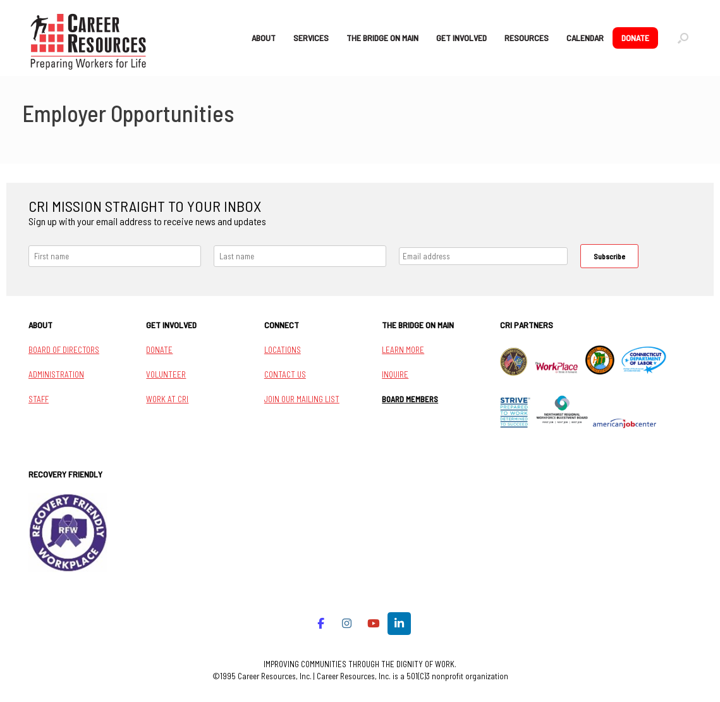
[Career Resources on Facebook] (321, 624)
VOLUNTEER (166, 374)
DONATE (635, 37)
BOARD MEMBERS (410, 399)
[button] (683, 38)
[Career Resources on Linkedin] (399, 624)
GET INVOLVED (461, 37)
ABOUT (264, 37)
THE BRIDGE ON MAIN (382, 37)
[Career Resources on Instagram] (347, 624)
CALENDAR (585, 37)
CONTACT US (285, 374)
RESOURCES (526, 37)
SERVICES (311, 37)
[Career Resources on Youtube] (373, 624)
